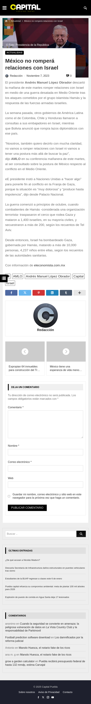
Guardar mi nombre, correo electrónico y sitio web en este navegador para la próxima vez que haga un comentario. (47, 496)
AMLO (17, 276)
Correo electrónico (20, 462)
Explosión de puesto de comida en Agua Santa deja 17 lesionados (37, 597)
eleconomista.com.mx (49, 265)
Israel (10, 283)
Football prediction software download (27, 637)
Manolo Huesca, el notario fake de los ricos (44, 647)
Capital (79, 276)
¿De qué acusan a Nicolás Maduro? (22, 560)
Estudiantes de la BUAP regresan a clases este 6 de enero (33, 578)
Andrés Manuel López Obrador (48, 276)
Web (10, 478)
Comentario (15, 407)
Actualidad (16, 21)
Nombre (13, 445)
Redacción (45, 330)
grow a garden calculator (20, 661)
